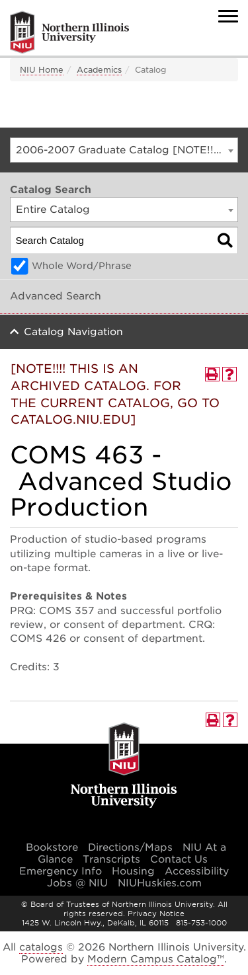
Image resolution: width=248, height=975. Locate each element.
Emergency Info (60, 871)
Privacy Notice (156, 913)
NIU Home (41, 70)
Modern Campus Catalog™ (155, 959)
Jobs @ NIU (77, 883)
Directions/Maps (130, 847)
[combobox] (124, 150)
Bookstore (52, 847)
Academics (99, 70)
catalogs (41, 947)
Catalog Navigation (73, 332)
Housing (133, 871)
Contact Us (179, 859)
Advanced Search (55, 296)
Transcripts (111, 859)
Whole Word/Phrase (82, 265)
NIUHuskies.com (160, 883)
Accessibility (197, 871)
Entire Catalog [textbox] (53, 209)
